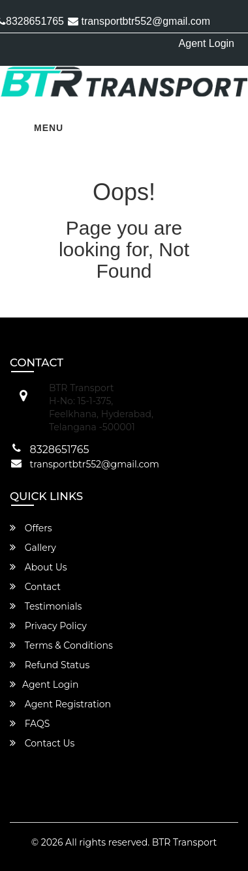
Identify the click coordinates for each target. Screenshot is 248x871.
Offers (31, 528)
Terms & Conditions (61, 645)
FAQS (30, 724)
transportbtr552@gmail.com (139, 21)
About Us (38, 567)
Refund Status (49, 665)
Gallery (33, 548)
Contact (35, 587)
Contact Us (42, 743)
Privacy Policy (48, 626)
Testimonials (46, 606)
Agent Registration (60, 704)
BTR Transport (184, 842)
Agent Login (206, 43)
